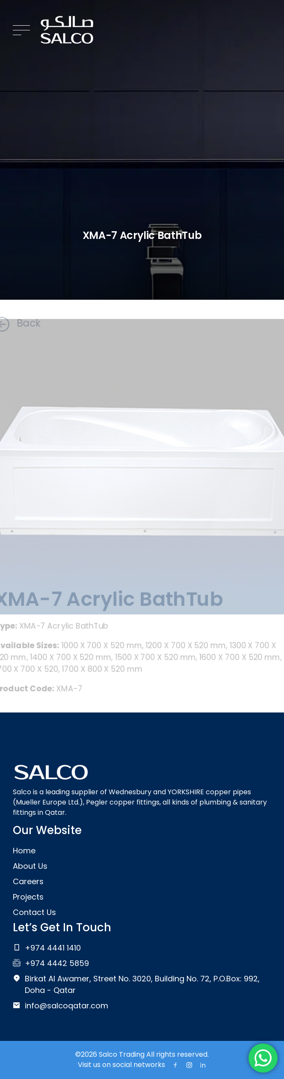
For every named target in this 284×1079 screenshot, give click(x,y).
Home (24, 850)
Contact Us (34, 912)
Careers (28, 881)
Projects (28, 896)
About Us (30, 866)
